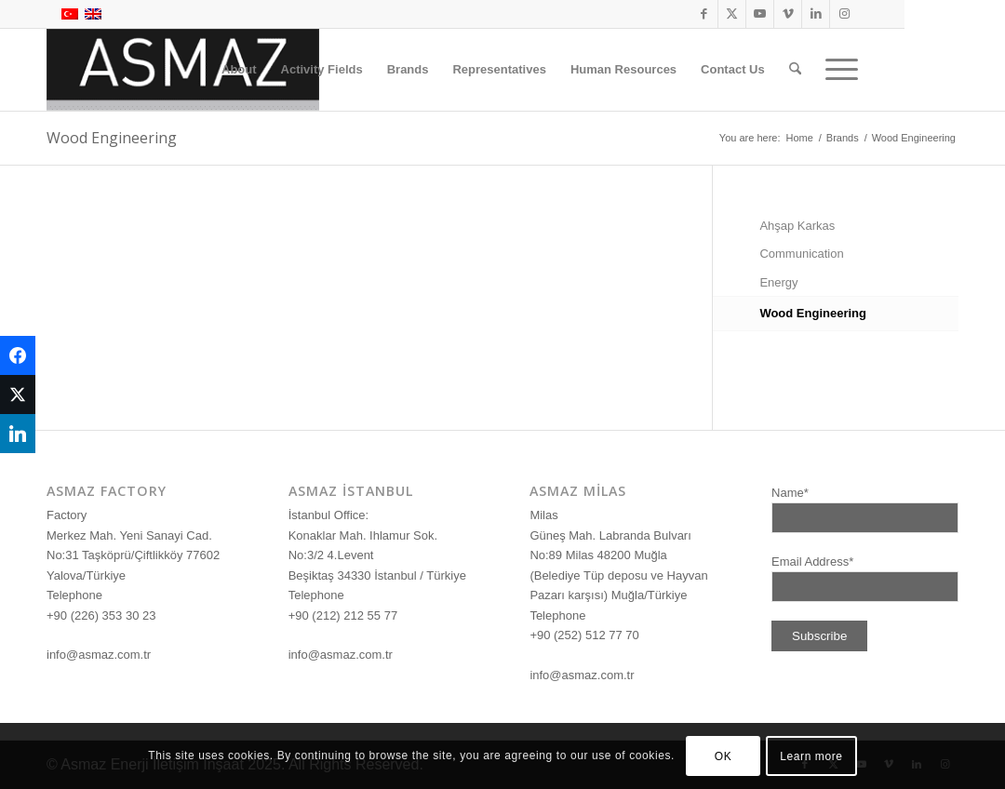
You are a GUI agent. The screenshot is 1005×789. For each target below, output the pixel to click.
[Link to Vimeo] (787, 14)
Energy (778, 282)
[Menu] (835, 70)
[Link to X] (731, 14)
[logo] (183, 70)
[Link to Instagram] (844, 14)
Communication (801, 254)
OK (723, 756)
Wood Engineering (112, 137)
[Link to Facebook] (703, 14)
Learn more (811, 756)
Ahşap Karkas (797, 226)
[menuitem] (239, 70)
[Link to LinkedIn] (815, 14)
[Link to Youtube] (759, 14)
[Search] (795, 70)
